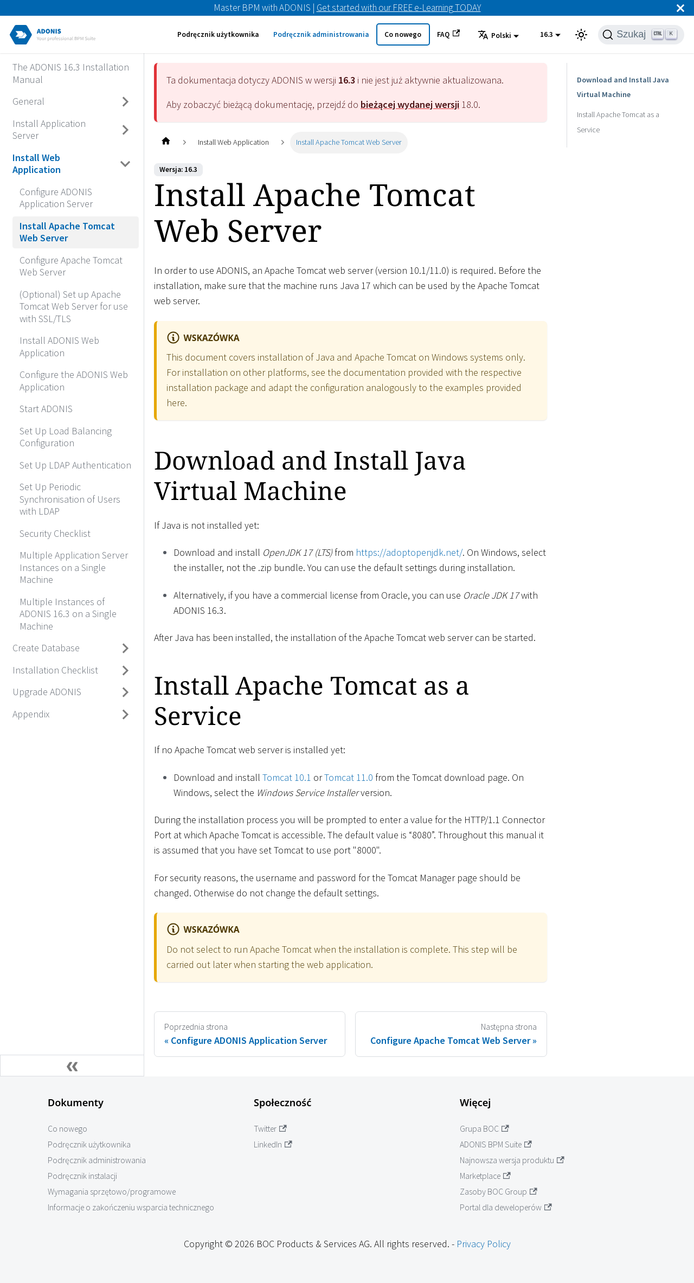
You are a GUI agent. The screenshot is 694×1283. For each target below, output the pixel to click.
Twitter (270, 1129)
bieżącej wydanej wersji (410, 104)
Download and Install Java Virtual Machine (628, 87)
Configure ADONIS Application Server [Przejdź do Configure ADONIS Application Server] (56, 197)
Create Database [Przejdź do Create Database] (46, 648)
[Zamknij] (680, 8)
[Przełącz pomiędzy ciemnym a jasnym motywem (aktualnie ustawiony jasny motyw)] (581, 34)
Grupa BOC (484, 1129)
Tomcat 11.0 (348, 777)
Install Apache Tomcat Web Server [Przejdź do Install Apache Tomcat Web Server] (67, 232)
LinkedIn (273, 1144)
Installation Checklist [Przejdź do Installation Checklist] (55, 670)
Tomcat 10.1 (286, 777)
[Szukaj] (641, 34)
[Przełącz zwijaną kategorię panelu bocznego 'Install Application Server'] (125, 130)
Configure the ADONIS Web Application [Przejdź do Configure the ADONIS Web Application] (74, 380)
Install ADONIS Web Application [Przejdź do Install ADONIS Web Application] (59, 346)
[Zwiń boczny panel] (72, 1065)
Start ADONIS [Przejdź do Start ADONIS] (46, 408)
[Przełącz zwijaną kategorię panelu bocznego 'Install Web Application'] (125, 164)
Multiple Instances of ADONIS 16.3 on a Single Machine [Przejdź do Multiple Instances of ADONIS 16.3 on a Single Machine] (68, 613)
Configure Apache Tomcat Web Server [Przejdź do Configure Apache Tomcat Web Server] (71, 266)
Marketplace (485, 1176)
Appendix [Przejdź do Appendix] (30, 714)
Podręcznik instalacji (82, 1176)
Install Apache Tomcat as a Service (618, 122)
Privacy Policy (484, 1243)
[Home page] (165, 142)
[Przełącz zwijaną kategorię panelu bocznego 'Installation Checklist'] (125, 670)
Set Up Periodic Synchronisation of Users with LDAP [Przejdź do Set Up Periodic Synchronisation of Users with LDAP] (70, 498)
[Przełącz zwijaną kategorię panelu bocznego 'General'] (125, 102)
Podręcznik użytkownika (218, 34)
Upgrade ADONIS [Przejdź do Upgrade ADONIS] (46, 691)
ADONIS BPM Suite (496, 1144)
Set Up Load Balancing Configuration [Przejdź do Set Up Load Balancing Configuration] (66, 437)
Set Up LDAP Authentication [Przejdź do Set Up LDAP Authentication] (75, 465)
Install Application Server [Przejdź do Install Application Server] (49, 129)
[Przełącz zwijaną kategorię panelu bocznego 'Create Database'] (125, 648)
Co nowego (402, 34)
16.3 (546, 34)
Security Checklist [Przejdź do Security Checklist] (55, 533)
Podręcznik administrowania (321, 34)
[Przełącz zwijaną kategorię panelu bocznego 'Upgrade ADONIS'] (125, 692)
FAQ (448, 34)
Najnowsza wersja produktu (512, 1160)
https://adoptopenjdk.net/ (409, 552)
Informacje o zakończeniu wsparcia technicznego (131, 1207)
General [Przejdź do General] (28, 101)
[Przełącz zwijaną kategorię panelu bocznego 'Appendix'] (125, 714)
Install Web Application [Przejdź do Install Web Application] (36, 163)
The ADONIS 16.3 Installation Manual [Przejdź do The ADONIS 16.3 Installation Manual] (70, 73)
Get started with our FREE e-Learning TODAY (399, 8)
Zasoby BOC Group (498, 1191)
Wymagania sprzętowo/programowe (112, 1191)
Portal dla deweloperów (506, 1207)
